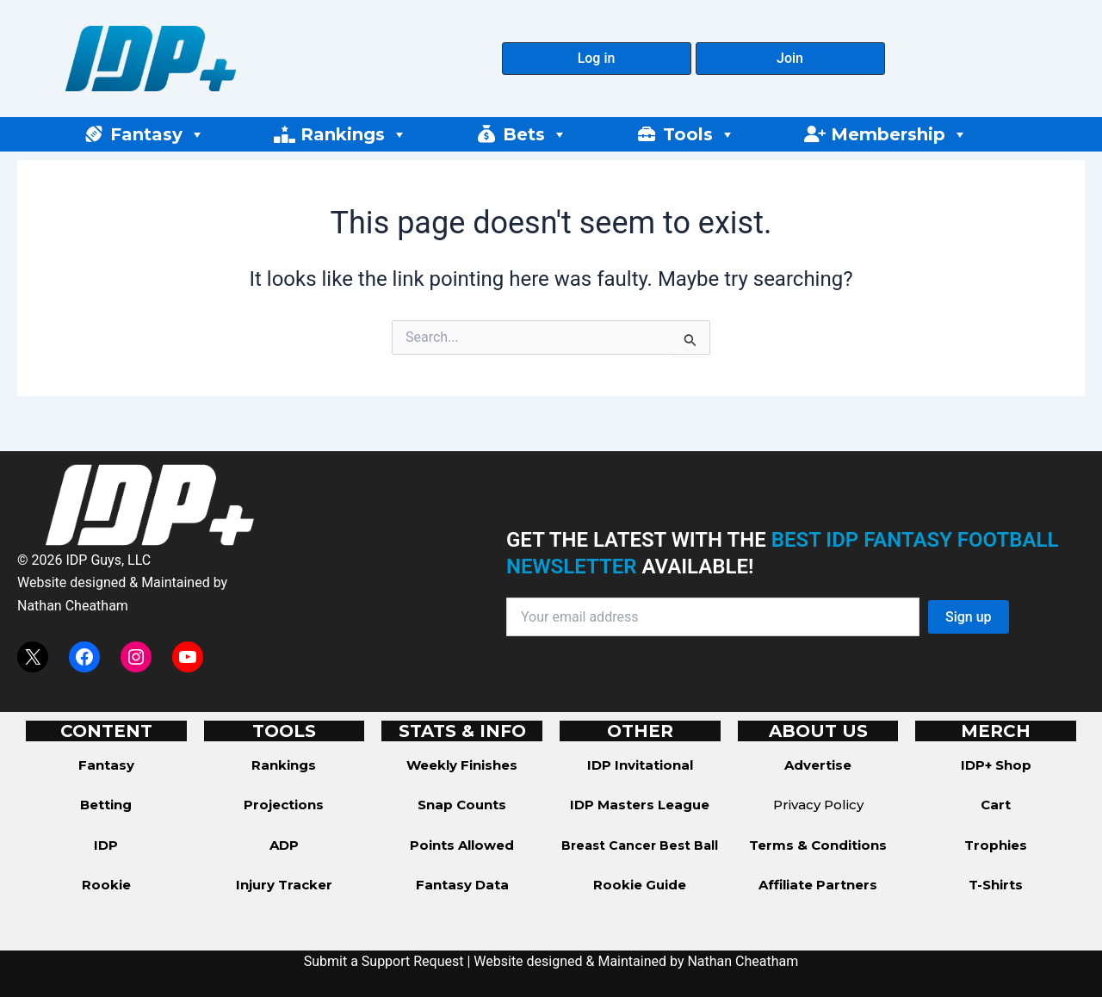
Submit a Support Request (384, 961)
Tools (699, 134)
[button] (596, 58)
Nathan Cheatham (72, 606)
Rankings (353, 134)
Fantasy (157, 134)
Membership (899, 134)
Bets (535, 134)
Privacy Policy (818, 804)
